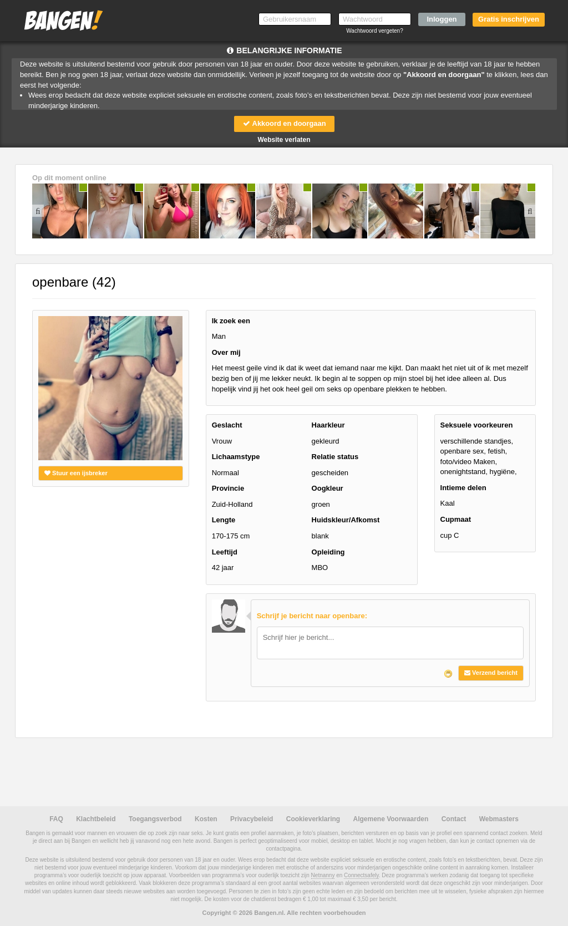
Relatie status (335, 456)
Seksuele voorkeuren (476, 425)
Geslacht (227, 425)
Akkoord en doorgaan (284, 123)
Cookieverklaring (313, 819)
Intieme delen (463, 488)
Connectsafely (361, 875)
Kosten (206, 819)
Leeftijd (224, 552)
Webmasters (499, 819)
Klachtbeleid (95, 819)
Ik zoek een (231, 321)
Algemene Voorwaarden (390, 819)
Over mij (226, 352)
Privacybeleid (251, 819)
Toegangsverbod (155, 819)
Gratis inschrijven (508, 19)
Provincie (228, 489)
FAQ (56, 819)
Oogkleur (327, 489)
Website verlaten (283, 140)
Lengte (224, 520)
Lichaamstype (236, 456)
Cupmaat (455, 519)
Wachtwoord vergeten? (374, 31)
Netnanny (323, 875)
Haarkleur (328, 425)
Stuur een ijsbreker (76, 473)
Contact (454, 819)
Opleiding (328, 552)
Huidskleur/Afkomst (346, 520)
